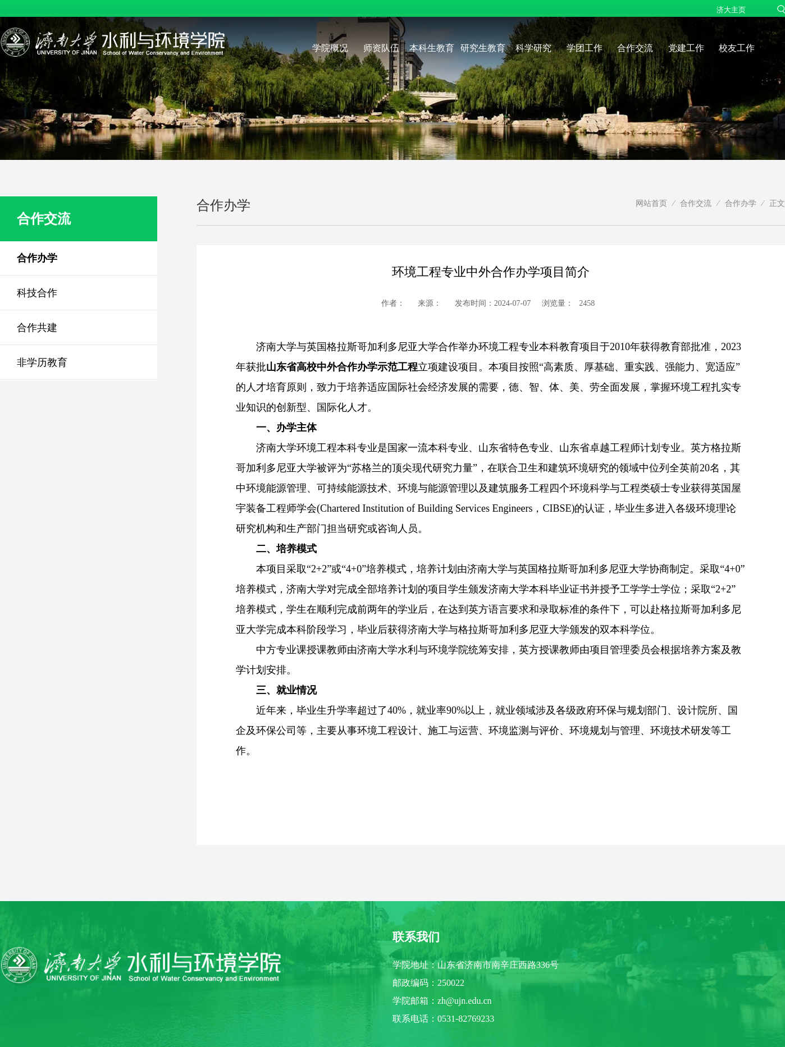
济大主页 (731, 10)
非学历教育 (42, 362)
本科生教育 (431, 48)
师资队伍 (381, 48)
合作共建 (37, 327)
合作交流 (635, 48)
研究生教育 (482, 48)
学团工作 (585, 48)
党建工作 (686, 48)
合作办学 (37, 258)
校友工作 (737, 48)
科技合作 (37, 293)
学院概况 (330, 48)
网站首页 (651, 203)
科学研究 (533, 48)
